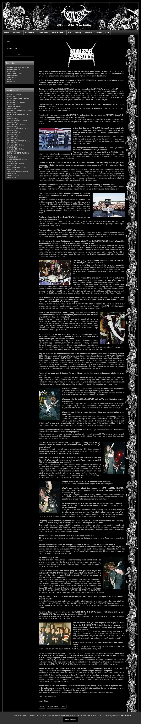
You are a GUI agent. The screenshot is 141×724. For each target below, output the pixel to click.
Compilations (12, 69)
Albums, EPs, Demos (15, 67)
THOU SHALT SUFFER (15, 141)
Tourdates (43, 32)
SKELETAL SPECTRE (15, 129)
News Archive (57, 32)
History (78, 32)
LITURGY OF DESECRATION (17, 115)
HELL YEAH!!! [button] (70, 719)
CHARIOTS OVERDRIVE (16, 110)
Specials (10, 77)
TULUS (10, 175)
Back (42, 707)
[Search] (19, 41)
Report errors (53, 707)
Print (63, 707)
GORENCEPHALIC (14, 159)
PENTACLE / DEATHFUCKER (18, 153)
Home (6, 32)
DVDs (9, 71)
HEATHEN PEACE (14, 120)
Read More (126, 715)
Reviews (16, 32)
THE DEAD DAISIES (14, 171)
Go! (19, 55)
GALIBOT (10, 137)
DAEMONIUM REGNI (15, 98)
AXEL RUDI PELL (13, 167)
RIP (69, 32)
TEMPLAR (11, 106)
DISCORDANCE (13, 125)
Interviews (29, 32)
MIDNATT (10, 94)
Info (107, 32)
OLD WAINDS (12, 145)
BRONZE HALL (13, 102)
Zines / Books (12, 73)
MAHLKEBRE (12, 133)
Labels (99, 32)
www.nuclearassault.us (47, 697)
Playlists (88, 32)
